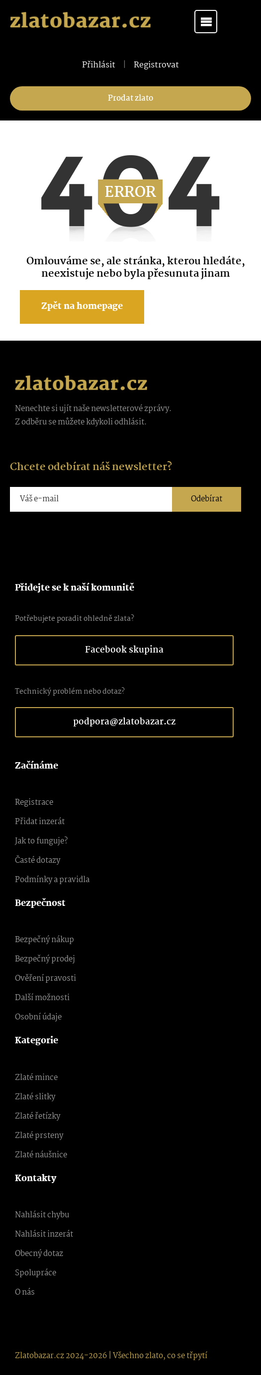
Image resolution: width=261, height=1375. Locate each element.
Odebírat (206, 499)
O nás (25, 1292)
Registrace (34, 802)
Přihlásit (98, 65)
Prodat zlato (130, 98)
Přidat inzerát (40, 822)
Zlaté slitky (35, 1097)
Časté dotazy (37, 860)
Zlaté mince (36, 1078)
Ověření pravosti (45, 978)
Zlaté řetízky (37, 1116)
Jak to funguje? (41, 841)
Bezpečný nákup (44, 940)
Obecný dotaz (39, 1254)
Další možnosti (42, 998)
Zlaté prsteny (39, 1136)
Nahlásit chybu (42, 1215)
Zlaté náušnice (41, 1155)
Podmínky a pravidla (52, 880)
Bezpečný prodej (45, 959)
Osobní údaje (38, 1017)
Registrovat (156, 65)
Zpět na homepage (82, 306)
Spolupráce (35, 1273)
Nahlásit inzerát (44, 1234)
